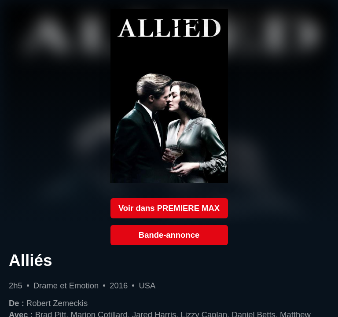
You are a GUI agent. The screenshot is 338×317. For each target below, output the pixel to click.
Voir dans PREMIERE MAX (169, 208)
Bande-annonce (169, 235)
